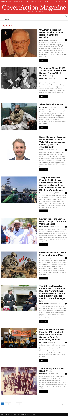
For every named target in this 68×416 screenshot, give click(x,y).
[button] (66, 16)
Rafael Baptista (43, 373)
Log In (46, 1)
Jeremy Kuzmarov (44, 40)
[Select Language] (11, 19)
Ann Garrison (43, 342)
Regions (16, 16)
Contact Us (33, 1)
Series (22, 16)
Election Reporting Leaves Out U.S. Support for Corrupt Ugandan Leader (52, 221)
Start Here (8, 16)
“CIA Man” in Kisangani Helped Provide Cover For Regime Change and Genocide (51, 34)
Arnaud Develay (43, 149)
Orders (27, 1)
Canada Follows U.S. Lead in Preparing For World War (52, 254)
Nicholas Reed (43, 107)
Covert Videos (37, 16)
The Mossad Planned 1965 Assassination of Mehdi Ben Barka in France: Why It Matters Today (52, 72)
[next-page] (20, 403)
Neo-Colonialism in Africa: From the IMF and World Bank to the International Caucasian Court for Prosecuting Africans (52, 334)
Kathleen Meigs (43, 78)
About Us (47, 16)
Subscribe (21, 1)
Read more (43, 60)
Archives (28, 16)
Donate (16, 1)
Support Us (56, 16)
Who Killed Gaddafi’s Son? (52, 104)
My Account (40, 1)
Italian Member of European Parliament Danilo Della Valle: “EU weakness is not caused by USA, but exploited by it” (52, 142)
